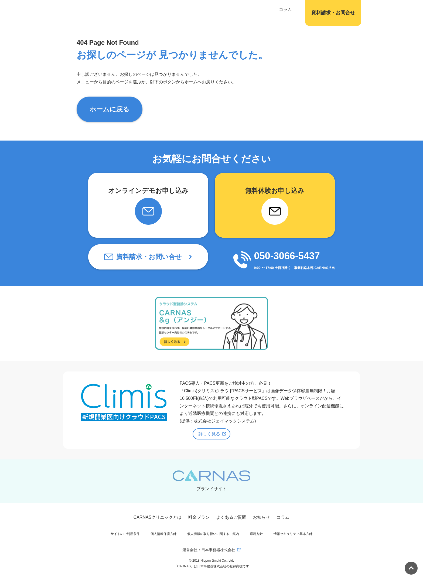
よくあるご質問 (231, 517)
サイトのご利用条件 (125, 534)
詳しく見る (209, 434)
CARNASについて (150, 9)
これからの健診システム (198, 9)
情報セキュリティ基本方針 (293, 534)
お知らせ (261, 517)
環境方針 (256, 534)
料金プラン (199, 517)
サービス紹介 (242, 9)
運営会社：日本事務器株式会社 (208, 550)
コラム (268, 9)
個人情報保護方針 (163, 534)
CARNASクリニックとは (158, 517)
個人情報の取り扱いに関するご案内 (213, 534)
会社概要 (290, 9)
